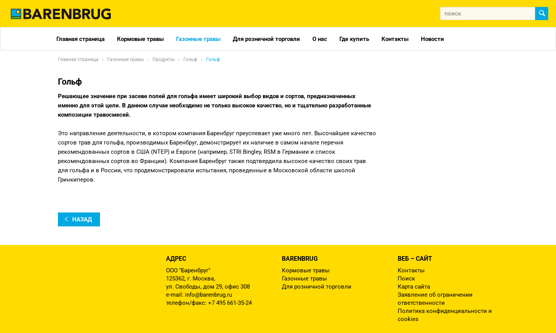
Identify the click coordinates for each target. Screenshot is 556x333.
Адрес (176, 258)
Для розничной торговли (266, 39)
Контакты (395, 39)
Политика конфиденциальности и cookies (445, 315)
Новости (432, 39)
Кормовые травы (140, 39)
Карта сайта (414, 286)
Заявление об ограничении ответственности (435, 298)
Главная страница (80, 39)
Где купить (354, 39)
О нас (319, 39)
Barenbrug (300, 258)
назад (82, 219)
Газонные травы (198, 39)
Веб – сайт (415, 258)
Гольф (213, 59)
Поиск (406, 278)
